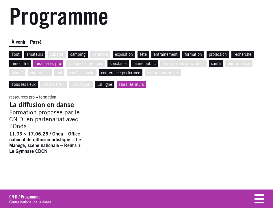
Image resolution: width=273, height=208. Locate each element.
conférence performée (120, 73)
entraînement (166, 55)
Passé (36, 42)
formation (193, 55)
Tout (16, 55)
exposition (124, 55)
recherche (242, 55)
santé (216, 64)
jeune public (144, 64)
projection (218, 55)
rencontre (20, 64)
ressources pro (48, 64)
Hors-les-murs (131, 85)
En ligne (104, 85)
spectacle (118, 64)
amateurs (35, 55)
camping (78, 55)
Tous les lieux (24, 85)
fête (143, 55)
